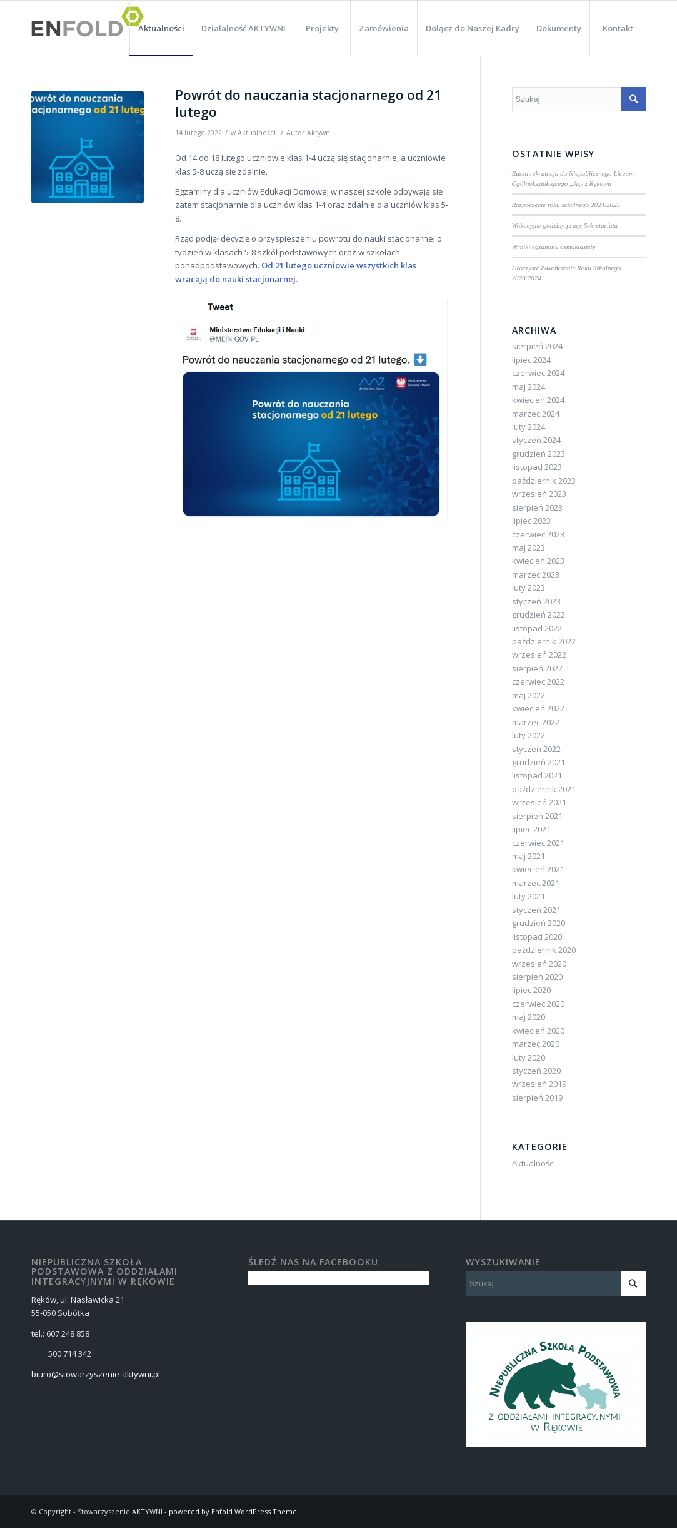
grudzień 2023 (538, 453)
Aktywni (319, 132)
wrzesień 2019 (539, 1083)
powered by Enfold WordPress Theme (233, 1511)
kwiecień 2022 (538, 708)
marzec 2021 (535, 883)
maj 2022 (528, 695)
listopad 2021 (537, 775)
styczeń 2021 (536, 909)
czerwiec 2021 (538, 842)
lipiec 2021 (531, 829)
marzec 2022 (535, 722)
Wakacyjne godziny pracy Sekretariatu (565, 225)
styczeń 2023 (536, 601)
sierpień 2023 (537, 507)
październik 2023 (544, 480)
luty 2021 (528, 896)
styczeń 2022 (536, 749)
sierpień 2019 (537, 1097)
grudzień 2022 (538, 614)
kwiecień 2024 (538, 399)
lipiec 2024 (531, 359)
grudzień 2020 (538, 923)
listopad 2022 (537, 628)
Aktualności (257, 132)
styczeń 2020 (536, 1070)
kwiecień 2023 (538, 560)
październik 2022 (544, 641)
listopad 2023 (537, 466)
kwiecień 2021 (538, 869)
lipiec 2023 (531, 520)
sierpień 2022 (537, 668)
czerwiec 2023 (538, 534)
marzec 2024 (535, 413)
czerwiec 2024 (538, 373)
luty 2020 (528, 1057)
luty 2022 (528, 735)
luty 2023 (528, 587)
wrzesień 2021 (539, 802)
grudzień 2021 (538, 762)
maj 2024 (528, 386)
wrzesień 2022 (539, 654)
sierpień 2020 (537, 976)
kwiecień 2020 (538, 1030)
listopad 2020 (537, 936)
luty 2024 (528, 426)
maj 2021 (528, 856)
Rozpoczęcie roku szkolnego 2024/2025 (566, 204)
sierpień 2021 (537, 816)
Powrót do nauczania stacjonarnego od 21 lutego (308, 103)
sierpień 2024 (537, 346)
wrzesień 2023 (539, 493)
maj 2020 (528, 1016)
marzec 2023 (535, 574)
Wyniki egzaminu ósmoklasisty (554, 246)
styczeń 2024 (536, 440)
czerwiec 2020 (538, 1003)
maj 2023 (528, 547)
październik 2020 (544, 949)
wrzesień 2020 (539, 963)
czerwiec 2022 (538, 681)
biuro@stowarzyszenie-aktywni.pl (95, 1374)
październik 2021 (544, 789)
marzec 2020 (535, 1043)
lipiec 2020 (531, 990)
